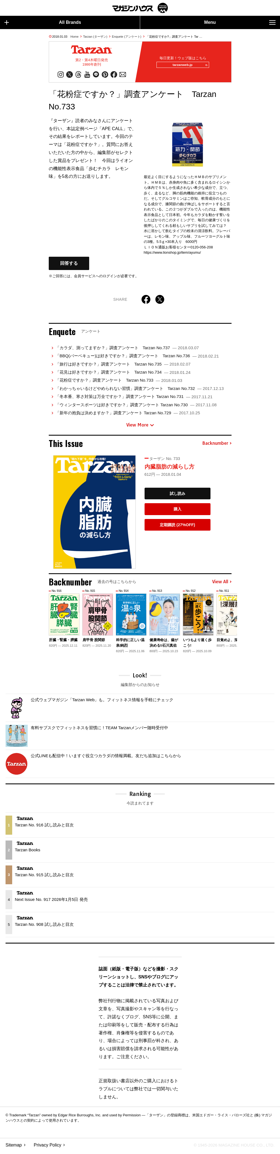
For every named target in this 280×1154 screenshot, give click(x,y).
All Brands (42, 22)
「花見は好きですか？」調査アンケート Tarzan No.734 (123, 374)
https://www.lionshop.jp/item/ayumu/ (172, 255)
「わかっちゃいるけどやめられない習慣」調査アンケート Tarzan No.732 (139, 390)
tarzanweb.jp (188, 66)
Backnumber (217, 445)
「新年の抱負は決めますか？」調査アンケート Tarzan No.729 (127, 415)
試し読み (177, 496)
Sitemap (14, 1147)
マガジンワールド (140, 8)
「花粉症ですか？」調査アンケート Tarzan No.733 (118, 382)
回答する (69, 265)
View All (222, 584)
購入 (177, 511)
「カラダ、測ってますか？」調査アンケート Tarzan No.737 (127, 350)
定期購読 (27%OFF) (177, 527)
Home (74, 36)
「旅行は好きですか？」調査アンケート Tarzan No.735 (123, 366)
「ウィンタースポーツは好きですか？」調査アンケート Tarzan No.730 (136, 407)
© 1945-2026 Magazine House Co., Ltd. (230, 1147)
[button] (227, 621)
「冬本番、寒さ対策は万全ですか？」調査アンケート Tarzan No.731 (133, 398)
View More (140, 427)
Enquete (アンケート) (126, 36)
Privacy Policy (47, 1147)
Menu (240, 22)
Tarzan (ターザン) (95, 36)
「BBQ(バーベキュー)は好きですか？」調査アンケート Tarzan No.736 (137, 358)
